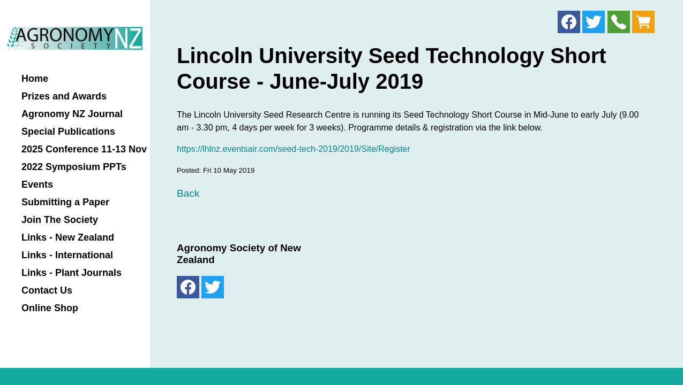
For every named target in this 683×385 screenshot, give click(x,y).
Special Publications (68, 132)
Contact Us (46, 291)
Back (188, 193)
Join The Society (59, 220)
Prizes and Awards (64, 96)
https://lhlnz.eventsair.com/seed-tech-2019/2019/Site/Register (293, 148)
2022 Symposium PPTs (73, 167)
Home (34, 79)
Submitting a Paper (65, 202)
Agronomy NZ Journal (72, 114)
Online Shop (49, 308)
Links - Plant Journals (71, 273)
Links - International (67, 255)
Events (37, 185)
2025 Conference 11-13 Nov (84, 149)
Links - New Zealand (67, 238)
